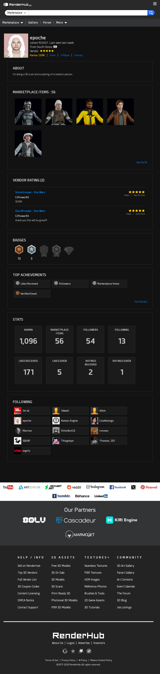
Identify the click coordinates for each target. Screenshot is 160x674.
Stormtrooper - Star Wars (30, 192)
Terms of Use (51, 660)
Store (52, 55)
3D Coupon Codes (28, 586)
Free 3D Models (61, 565)
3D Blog (122, 600)
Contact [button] (78, 55)
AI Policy (83, 660)
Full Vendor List (27, 579)
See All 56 (141, 162)
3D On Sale (58, 572)
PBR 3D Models (61, 607)
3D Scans (57, 586)
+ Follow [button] (64, 55)
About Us (57, 643)
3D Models (58, 579)
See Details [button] (141, 301)
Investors (99, 643)
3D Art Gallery (125, 565)
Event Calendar (126, 586)
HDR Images (92, 579)
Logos (71, 643)
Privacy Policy (68, 660)
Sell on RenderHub (29, 565)
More (61, 22)
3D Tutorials (92, 607)
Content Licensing (29, 593)
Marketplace (12, 22)
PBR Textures (93, 572)
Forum (47, 22)
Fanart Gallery (125, 572)
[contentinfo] (18, 13)
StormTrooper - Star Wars (30, 211)
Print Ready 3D (60, 593)
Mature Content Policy (101, 660)
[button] (155, 4)
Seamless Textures (95, 565)
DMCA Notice (26, 600)
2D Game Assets (94, 600)
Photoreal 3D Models (64, 600)
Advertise (84, 643)
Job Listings (124, 607)
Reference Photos (95, 586)
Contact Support (28, 607)
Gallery (33, 22)
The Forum (123, 593)
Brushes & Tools (94, 593)
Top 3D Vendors (27, 572)
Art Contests (125, 579)
